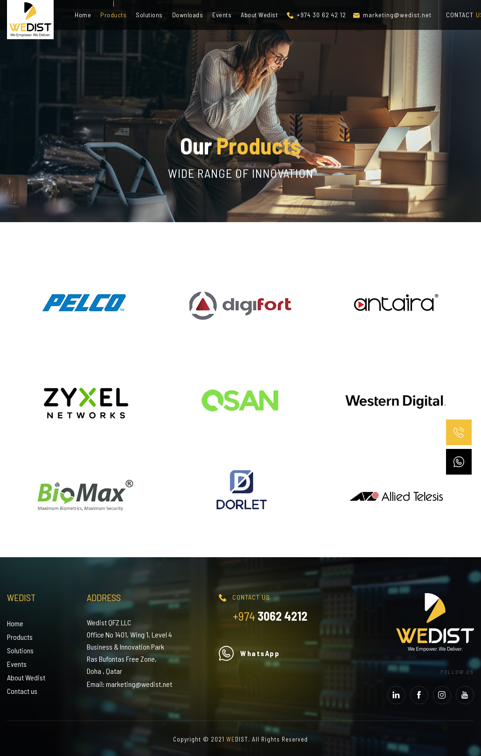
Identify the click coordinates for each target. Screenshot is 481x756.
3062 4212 (270, 616)
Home (83, 15)
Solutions (149, 15)
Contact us (22, 690)
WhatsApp (249, 653)
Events (221, 15)
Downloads (187, 15)
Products (113, 15)
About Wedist (259, 15)
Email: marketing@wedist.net (129, 683)
